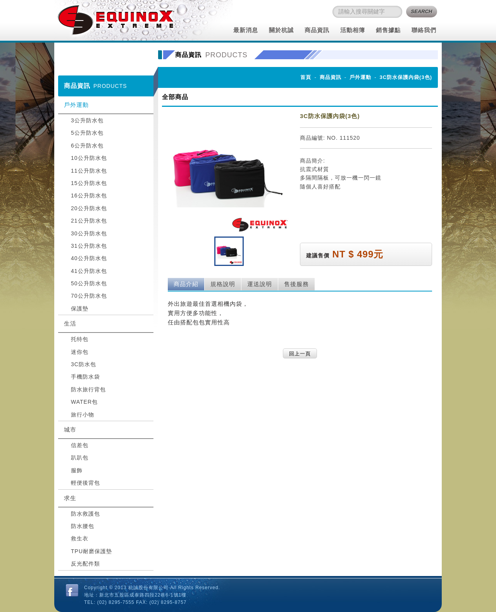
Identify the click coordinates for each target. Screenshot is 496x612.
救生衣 (79, 538)
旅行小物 (82, 414)
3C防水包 (83, 364)
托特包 (79, 339)
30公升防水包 (89, 233)
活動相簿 (352, 30)
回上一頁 (300, 354)
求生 (70, 498)
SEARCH (421, 11)
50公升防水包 (89, 283)
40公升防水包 (89, 258)
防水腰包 (82, 526)
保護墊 (79, 308)
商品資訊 (317, 30)
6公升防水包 (87, 145)
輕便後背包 (85, 483)
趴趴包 (79, 457)
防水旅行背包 (88, 389)
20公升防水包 (89, 208)
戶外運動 (76, 104)
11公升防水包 (89, 171)
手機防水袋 (85, 377)
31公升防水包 (89, 246)
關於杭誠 (281, 30)
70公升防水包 (89, 296)
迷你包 (79, 352)
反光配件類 (85, 564)
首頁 (305, 77)
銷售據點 (388, 30)
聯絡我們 (424, 30)
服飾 (77, 470)
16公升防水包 (89, 195)
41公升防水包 (89, 271)
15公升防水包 (89, 183)
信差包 (79, 445)
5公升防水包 (87, 133)
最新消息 (245, 30)
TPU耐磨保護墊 (91, 551)
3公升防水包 (87, 120)
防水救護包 (85, 514)
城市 (70, 429)
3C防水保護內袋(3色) (405, 77)
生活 (70, 323)
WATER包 (84, 402)
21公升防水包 (89, 221)
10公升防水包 (89, 158)
